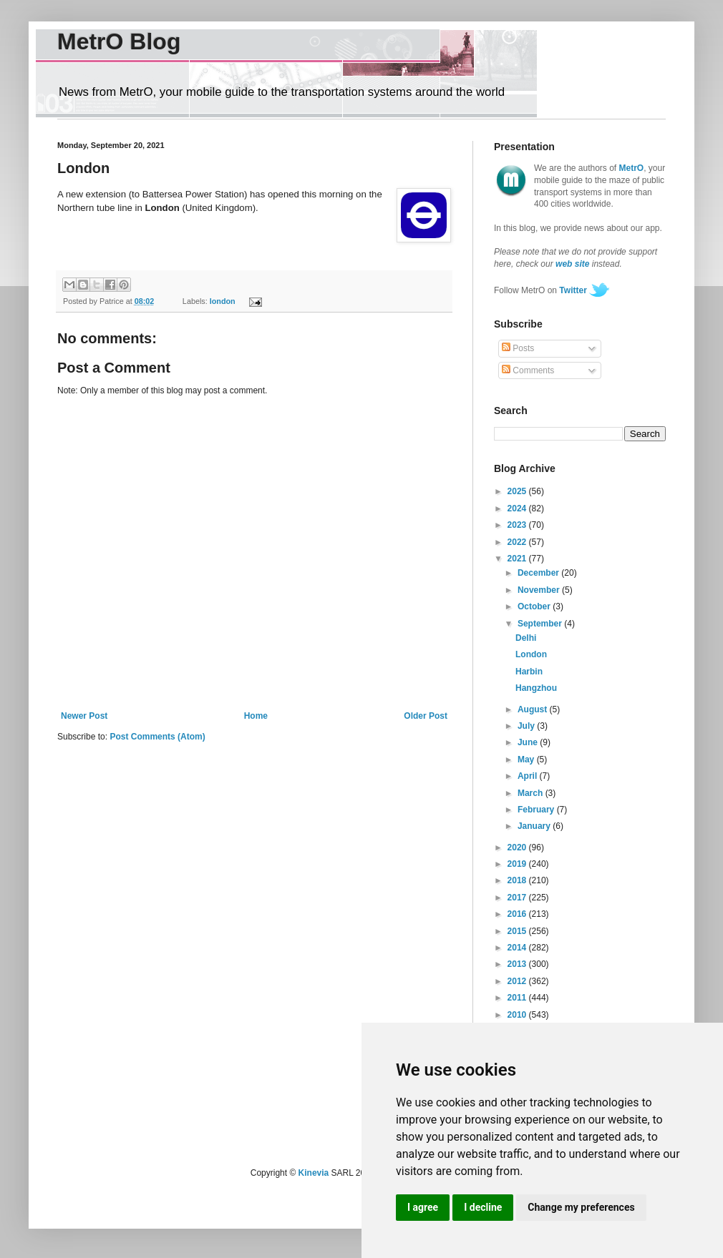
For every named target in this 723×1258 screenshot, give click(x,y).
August (534, 709)
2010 (518, 1015)
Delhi (525, 638)
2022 (518, 542)
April (529, 776)
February (537, 810)
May (527, 760)
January (535, 826)
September (541, 624)
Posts (518, 348)
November (540, 590)
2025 (518, 491)
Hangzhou (536, 688)
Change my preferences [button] (581, 1207)
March (531, 793)
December (539, 573)
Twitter (572, 290)
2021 (518, 559)
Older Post (425, 716)
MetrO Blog (118, 41)
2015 (518, 931)
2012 (518, 981)
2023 (518, 525)
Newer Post (84, 716)
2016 (518, 914)
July (527, 726)
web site (572, 264)
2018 (518, 880)
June (529, 742)
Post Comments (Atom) (157, 737)
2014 (518, 948)
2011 (518, 998)
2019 (518, 864)
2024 (518, 508)
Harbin (529, 672)
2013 (518, 964)
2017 (518, 898)
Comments (528, 370)
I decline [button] (483, 1207)
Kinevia (314, 1173)
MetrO (631, 168)
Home (256, 716)
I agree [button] (422, 1207)
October (535, 606)
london (223, 301)
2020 (518, 847)
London (531, 654)
